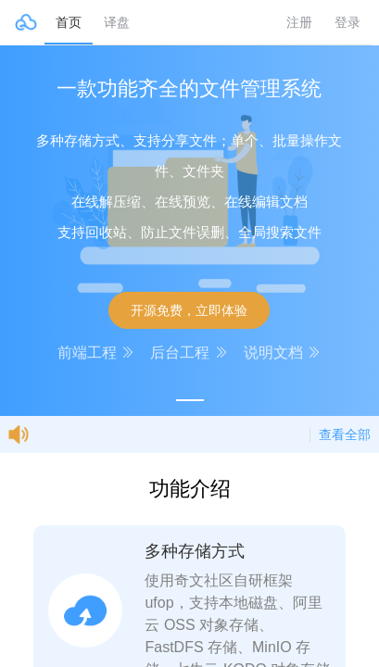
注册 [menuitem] (299, 22)
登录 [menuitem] (347, 22)
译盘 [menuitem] (117, 22)
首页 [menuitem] (69, 22)
